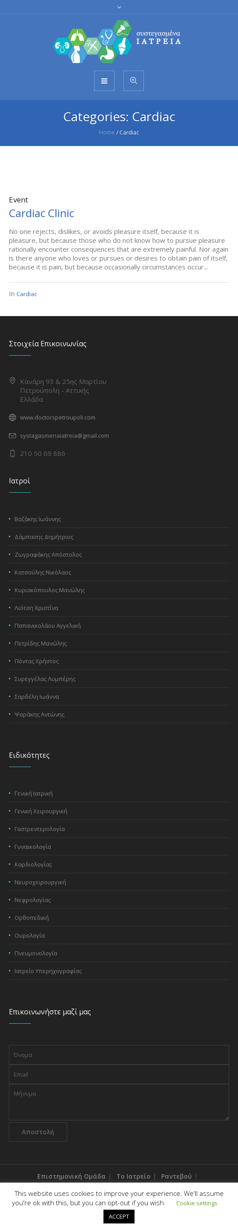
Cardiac (26, 294)
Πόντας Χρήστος (37, 661)
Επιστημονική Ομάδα (71, 1176)
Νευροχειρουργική (40, 882)
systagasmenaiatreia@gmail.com (64, 435)
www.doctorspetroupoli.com (57, 417)
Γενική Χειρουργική (41, 811)
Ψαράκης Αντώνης (39, 714)
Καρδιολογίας (33, 864)
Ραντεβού (176, 1176)
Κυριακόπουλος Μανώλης (50, 590)
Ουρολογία (30, 935)
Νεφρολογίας (33, 900)
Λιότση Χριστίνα (36, 608)
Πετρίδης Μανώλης (41, 643)
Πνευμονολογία (36, 953)
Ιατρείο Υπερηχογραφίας (48, 971)
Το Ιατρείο (133, 1176)
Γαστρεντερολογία (40, 829)
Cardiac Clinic (41, 213)
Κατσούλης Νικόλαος (43, 572)
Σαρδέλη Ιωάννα (37, 697)
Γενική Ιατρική (34, 793)
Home (107, 132)
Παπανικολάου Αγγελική (48, 625)
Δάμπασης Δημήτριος (44, 537)
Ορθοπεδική (32, 918)
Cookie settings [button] (197, 1203)
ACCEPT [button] (119, 1216)
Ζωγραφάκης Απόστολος (48, 554)
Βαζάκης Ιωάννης (38, 519)
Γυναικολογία (33, 847)
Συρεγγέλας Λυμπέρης (45, 679)
